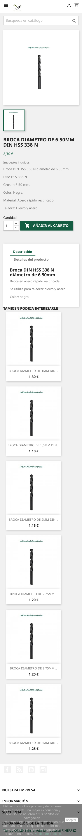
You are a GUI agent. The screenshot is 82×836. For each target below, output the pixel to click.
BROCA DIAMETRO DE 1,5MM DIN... (33, 445)
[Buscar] (41, 20)
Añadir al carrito (47, 226)
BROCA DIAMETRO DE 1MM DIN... (33, 371)
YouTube (31, 769)
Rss (19, 769)
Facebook (7, 769)
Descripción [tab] (22, 251)
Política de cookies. (48, 834)
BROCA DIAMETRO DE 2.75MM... (33, 668)
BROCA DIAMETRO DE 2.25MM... (33, 594)
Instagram (43, 769)
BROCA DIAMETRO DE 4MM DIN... (33, 743)
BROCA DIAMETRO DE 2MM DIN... (33, 519)
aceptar (71, 820)
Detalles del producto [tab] (31, 259)
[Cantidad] (8, 226)
